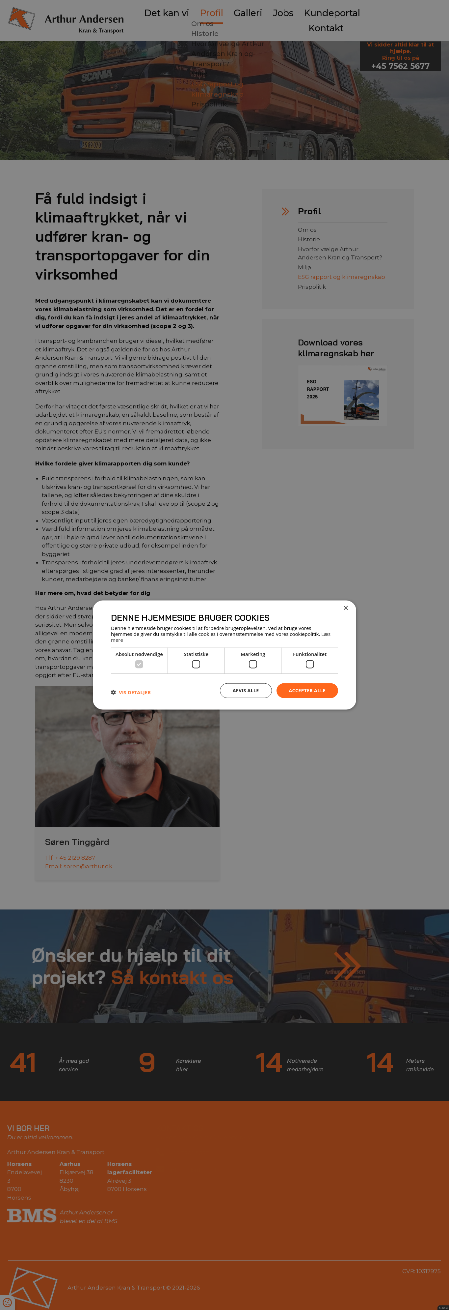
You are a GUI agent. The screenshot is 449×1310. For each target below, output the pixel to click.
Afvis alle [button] (246, 690)
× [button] (345, 608)
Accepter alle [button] (307, 690)
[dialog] (224, 655)
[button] (131, 692)
